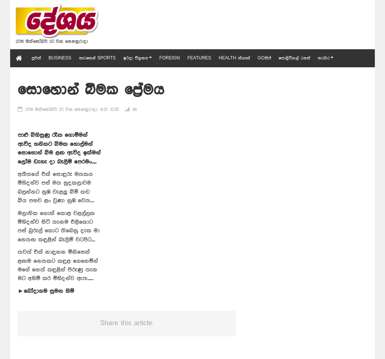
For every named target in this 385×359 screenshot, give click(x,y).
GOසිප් (264, 58)
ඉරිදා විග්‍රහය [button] (137, 58)
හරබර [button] (325, 58)
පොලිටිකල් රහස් (294, 58)
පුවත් (36, 58)
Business (60, 58)
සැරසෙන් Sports (97, 58)
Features (199, 58)
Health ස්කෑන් (234, 58)
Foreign (169, 58)
